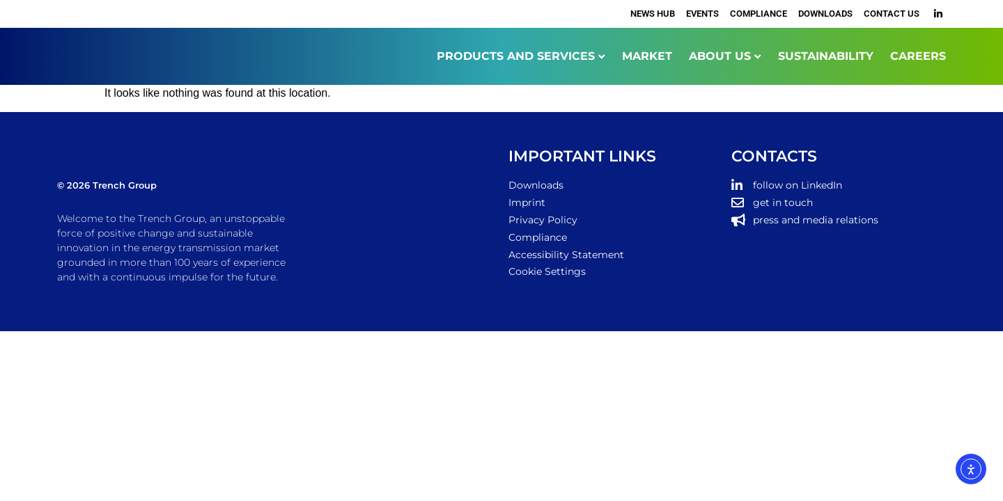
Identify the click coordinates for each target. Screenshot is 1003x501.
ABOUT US (720, 56)
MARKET (647, 56)
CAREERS (918, 56)
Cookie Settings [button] (547, 271)
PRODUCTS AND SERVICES (516, 56)
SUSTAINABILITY (825, 56)
